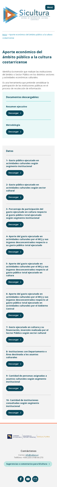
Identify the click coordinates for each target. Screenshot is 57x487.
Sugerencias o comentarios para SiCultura (28, 464)
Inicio (4, 34)
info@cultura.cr (32, 455)
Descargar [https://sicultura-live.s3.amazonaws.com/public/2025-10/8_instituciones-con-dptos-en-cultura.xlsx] (15, 364)
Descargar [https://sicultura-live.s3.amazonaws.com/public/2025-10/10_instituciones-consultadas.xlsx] (15, 412)
